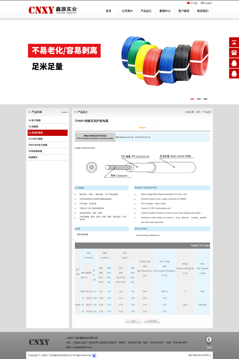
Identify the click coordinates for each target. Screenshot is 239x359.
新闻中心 (165, 10)
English (208, 3)
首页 (108, 10)
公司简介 (127, 10)
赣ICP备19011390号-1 (200, 355)
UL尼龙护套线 (36, 132)
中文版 (194, 3)
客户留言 (184, 10)
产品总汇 (146, 10)
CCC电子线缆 (35, 139)
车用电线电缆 (35, 151)
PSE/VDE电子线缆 (38, 145)
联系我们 (202, 10)
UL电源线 (33, 126)
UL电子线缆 (35, 120)
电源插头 (33, 157)
